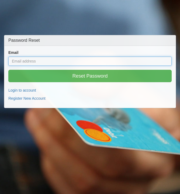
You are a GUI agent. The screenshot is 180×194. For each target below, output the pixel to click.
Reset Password (90, 76)
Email (13, 52)
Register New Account (27, 98)
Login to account (22, 90)
